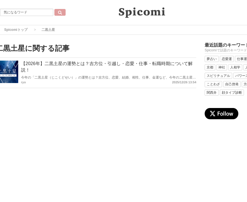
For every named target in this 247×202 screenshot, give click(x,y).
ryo (23, 82)
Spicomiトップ (15, 30)
